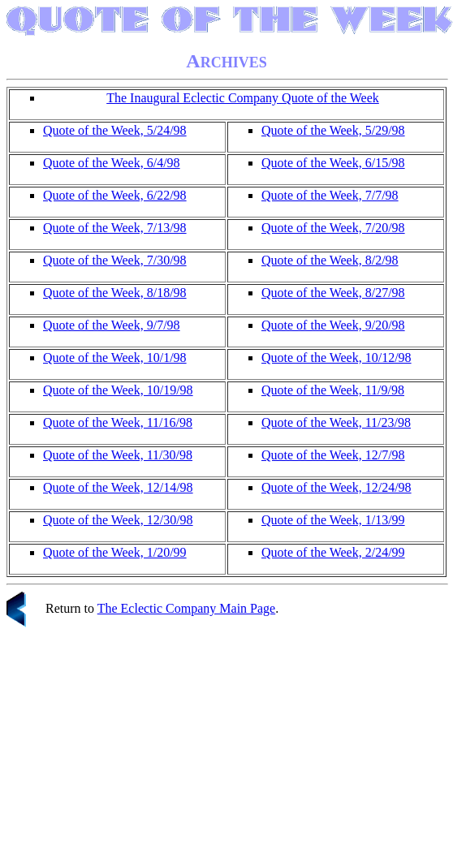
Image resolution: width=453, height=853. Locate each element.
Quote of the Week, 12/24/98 (336, 487)
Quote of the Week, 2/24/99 (333, 552)
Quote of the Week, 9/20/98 (333, 325)
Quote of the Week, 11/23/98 (336, 422)
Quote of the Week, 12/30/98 (118, 520)
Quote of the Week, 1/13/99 (333, 520)
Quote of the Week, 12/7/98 (333, 455)
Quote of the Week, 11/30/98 (117, 455)
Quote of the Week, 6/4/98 (111, 163)
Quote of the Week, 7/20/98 (333, 228)
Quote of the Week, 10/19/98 (118, 390)
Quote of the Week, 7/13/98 (115, 228)
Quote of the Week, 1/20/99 (115, 552)
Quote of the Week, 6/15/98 (333, 163)
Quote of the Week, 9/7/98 (111, 325)
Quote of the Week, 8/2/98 (330, 260)
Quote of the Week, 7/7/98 (330, 195)
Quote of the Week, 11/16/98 (117, 422)
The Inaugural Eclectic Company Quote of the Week (242, 98)
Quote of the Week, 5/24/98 (115, 130)
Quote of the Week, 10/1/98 (115, 357)
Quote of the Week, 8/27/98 (333, 292)
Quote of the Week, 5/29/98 (333, 130)
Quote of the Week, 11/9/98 (332, 390)
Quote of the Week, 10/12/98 (336, 357)
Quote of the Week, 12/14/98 (118, 487)
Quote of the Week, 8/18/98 (115, 292)
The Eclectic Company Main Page (186, 608)
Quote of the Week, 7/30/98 (115, 260)
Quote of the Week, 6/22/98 (115, 195)
